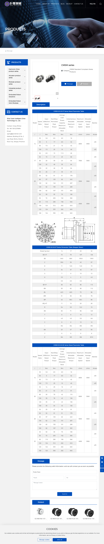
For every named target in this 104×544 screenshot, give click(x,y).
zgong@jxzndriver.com (14, 134)
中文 (91, 4)
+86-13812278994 (15, 128)
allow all (59, 539)
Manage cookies (44, 539)
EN (94, 4)
